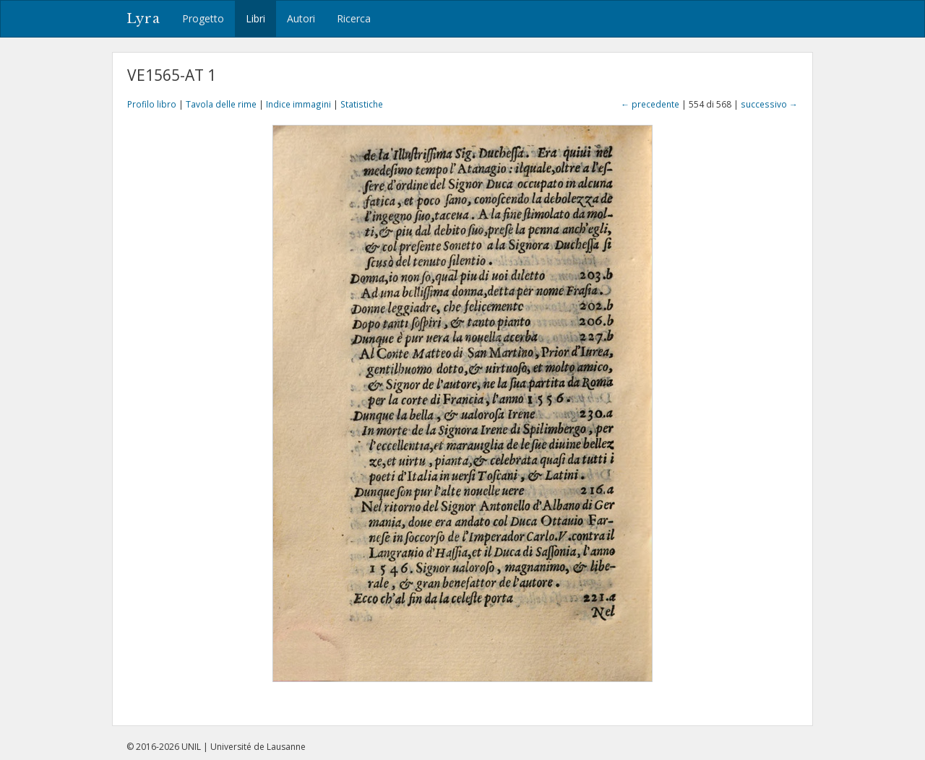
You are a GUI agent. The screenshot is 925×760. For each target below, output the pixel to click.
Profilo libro (151, 104)
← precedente (650, 104)
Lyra (143, 19)
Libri (255, 18)
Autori (301, 18)
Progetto (203, 18)
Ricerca (354, 18)
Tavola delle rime (221, 104)
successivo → (769, 104)
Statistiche (361, 104)
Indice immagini (298, 104)
